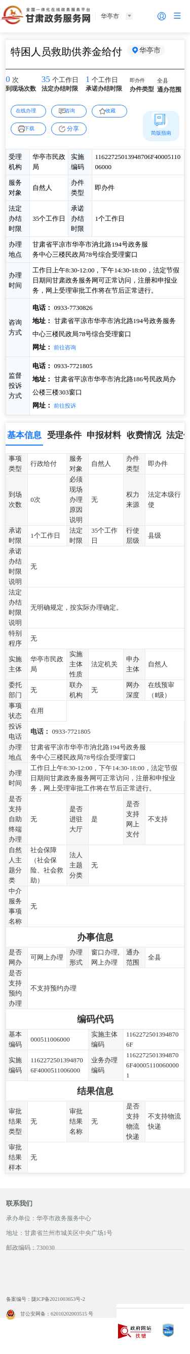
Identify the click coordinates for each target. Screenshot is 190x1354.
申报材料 (104, 435)
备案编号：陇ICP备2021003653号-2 (53, 1299)
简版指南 (161, 132)
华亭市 (152, 51)
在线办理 (28, 110)
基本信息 (24, 435)
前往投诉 (66, 405)
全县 (163, 81)
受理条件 (64, 435)
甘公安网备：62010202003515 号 (56, 1314)
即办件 (139, 81)
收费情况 (144, 435)
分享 (73, 128)
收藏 (113, 110)
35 (47, 80)
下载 (32, 128)
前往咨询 (66, 347)
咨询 (73, 110)
